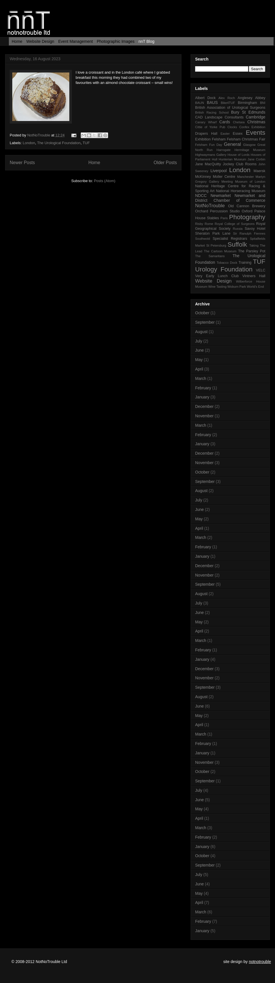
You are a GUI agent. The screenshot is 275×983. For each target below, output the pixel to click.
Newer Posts (22, 162)
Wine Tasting (217, 286)
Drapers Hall (206, 134)
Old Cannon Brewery (246, 206)
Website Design (40, 41)
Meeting (227, 181)
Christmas (256, 122)
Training (244, 263)
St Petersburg (216, 245)
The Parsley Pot (251, 251)
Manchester (245, 176)
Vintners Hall (253, 276)
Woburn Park (236, 286)
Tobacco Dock (227, 262)
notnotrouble (260, 961)
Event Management (75, 41)
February (203, 388)
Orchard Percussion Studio (217, 211)
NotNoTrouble (39, 135)
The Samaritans (210, 256)
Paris (224, 218)
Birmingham (247, 103)
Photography (247, 217)
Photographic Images (115, 41)
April (199, 369)
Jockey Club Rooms (239, 164)
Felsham (219, 139)
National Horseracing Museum (240, 191)
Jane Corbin (256, 159)
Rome (209, 223)
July (198, 341)
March (200, 378)
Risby (199, 223)
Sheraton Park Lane (212, 233)
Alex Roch (227, 98)
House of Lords (239, 154)
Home (17, 41)
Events (255, 132)
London (29, 143)
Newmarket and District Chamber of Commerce (230, 198)
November (204, 416)
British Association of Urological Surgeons (230, 108)
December (204, 406)
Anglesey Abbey (251, 98)
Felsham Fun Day (208, 144)
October (202, 313)
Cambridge (255, 117)
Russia (237, 228)
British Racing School (212, 112)
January (202, 397)
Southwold (202, 238)
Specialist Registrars (230, 239)
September (205, 322)
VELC (260, 270)
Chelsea (238, 122)
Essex (237, 134)
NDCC (201, 195)
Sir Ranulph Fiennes (249, 233)
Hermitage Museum (249, 150)
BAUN (199, 102)
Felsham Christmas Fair (246, 139)
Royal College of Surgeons (235, 223)
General (232, 144)
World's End (255, 286)
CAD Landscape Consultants (219, 117)
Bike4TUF (228, 102)
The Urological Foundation (58, 143)
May (199, 359)
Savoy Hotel (255, 229)
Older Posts (165, 162)
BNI (262, 102)
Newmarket (221, 195)
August (201, 331)
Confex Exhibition (252, 127)
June (199, 350)
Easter (225, 133)
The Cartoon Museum (220, 251)
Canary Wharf (206, 122)
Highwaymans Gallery (211, 154)
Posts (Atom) (104, 181)
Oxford (247, 211)
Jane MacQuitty (208, 164)
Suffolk (237, 244)
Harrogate (224, 150)
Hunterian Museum (232, 159)
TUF (86, 143)
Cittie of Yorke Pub (210, 127)
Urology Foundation (223, 269)
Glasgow (249, 144)
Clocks (232, 127)
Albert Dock (205, 98)
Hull (214, 159)
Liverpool (219, 170)
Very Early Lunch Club (217, 276)
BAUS (212, 102)
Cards (224, 122)
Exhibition (203, 139)
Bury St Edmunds (248, 112)
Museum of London (250, 181)
